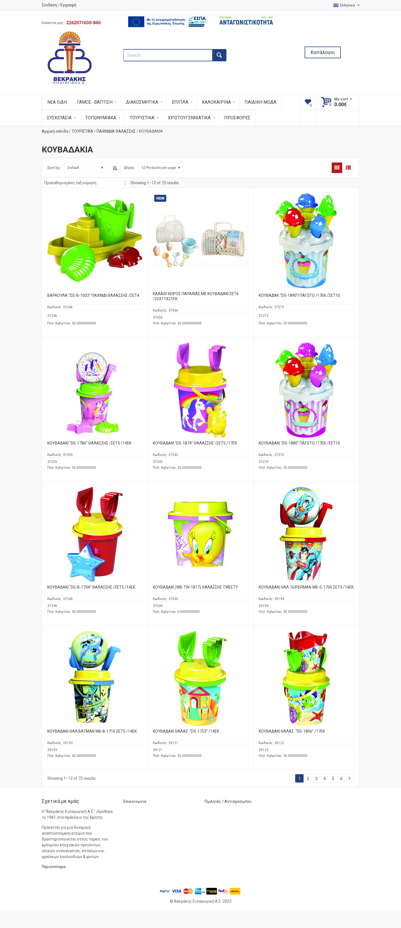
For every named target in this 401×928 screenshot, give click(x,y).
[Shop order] (86, 183)
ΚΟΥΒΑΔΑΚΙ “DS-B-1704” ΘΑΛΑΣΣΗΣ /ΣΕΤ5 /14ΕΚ (91, 587)
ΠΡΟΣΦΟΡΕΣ (237, 117)
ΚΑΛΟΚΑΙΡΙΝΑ (216, 102)
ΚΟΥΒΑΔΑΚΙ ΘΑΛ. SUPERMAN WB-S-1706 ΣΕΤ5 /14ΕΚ (306, 587)
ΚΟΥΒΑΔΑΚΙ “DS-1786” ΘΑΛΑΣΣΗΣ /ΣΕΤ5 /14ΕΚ (89, 443)
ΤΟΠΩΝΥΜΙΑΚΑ (100, 117)
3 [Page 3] (316, 778)
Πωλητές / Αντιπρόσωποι (228, 801)
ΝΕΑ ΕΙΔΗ (57, 102)
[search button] (219, 55)
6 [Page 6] (341, 778)
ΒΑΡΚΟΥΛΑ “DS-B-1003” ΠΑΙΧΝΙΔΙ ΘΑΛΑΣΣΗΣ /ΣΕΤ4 (93, 295)
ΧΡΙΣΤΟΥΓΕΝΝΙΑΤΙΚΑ (189, 117)
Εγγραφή (68, 5)
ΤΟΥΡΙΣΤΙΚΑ (142, 117)
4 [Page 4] (325, 778)
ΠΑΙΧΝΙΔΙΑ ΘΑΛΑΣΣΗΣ (116, 131)
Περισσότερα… (55, 866)
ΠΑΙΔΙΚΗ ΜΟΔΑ (260, 102)
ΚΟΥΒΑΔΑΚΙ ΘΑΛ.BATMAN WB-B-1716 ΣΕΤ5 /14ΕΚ (92, 731)
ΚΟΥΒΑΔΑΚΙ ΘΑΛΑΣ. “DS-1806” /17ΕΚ (292, 731)
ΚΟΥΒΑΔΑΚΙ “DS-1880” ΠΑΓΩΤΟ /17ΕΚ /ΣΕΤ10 (299, 443)
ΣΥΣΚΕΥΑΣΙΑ (59, 117)
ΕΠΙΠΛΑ (180, 102)
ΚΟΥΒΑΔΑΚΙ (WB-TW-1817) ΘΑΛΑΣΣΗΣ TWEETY (195, 587)
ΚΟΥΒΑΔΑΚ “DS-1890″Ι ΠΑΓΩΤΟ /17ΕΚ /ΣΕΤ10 (299, 295)
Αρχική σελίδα (55, 131)
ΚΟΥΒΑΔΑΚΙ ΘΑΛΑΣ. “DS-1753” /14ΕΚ (186, 731)
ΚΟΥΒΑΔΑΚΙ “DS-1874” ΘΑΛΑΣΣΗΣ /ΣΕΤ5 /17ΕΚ (195, 443)
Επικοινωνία (134, 801)
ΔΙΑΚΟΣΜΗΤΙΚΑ (142, 102)
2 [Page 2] (308, 778)
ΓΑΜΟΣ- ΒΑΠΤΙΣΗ (95, 102)
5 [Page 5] (333, 778)
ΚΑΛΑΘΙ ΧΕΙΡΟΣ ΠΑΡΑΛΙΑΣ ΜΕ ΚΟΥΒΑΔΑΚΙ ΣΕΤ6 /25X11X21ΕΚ (196, 296)
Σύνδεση (49, 5)
